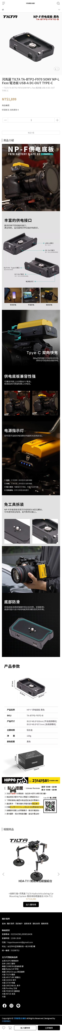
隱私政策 (36, 923)
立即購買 (49, 1027)
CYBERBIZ (6, 1021)
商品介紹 (31, 132)
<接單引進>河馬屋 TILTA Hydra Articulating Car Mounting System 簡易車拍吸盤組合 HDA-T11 (31, 894)
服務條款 (44, 923)
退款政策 (27, 923)
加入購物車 (25, 1027)
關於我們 (10, 923)
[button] (58, 874)
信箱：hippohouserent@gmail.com (17, 942)
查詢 (4, 923)
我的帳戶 (19, 923)
